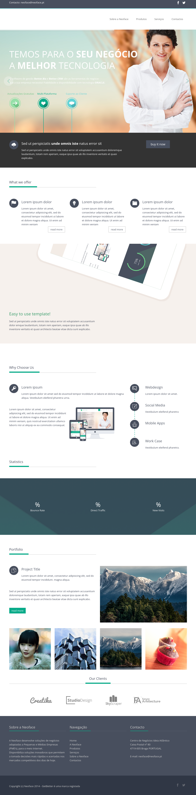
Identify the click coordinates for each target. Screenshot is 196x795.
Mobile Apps (155, 423)
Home (73, 740)
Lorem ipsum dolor (37, 202)
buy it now (158, 144)
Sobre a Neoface (119, 19)
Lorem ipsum (32, 387)
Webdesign (154, 387)
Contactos (177, 19)
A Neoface (75, 744)
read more (56, 229)
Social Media (155, 405)
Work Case (153, 441)
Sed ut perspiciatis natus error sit (62, 143)
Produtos (141, 19)
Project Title (31, 569)
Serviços (159, 19)
